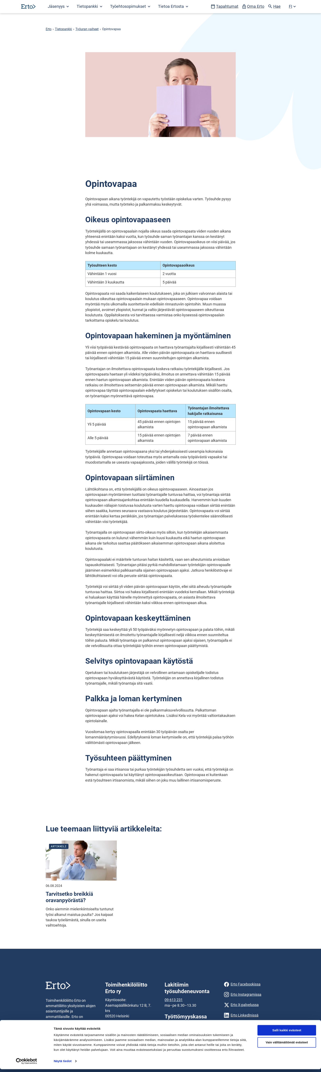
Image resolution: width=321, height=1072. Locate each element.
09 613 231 (174, 1000)
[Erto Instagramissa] (249, 994)
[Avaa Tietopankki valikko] (89, 6)
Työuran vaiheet (87, 29)
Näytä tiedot (63, 1064)
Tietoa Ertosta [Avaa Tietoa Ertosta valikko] (173, 6)
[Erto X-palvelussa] (249, 1005)
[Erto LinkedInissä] (249, 1015)
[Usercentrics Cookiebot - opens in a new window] (26, 1064)
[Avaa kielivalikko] (292, 6)
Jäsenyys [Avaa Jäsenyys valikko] (58, 6)
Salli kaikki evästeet (286, 1033)
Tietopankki (63, 29)
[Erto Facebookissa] (249, 984)
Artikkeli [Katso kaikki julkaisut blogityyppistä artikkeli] (59, 846)
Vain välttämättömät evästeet (287, 1045)
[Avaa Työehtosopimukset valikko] (130, 6)
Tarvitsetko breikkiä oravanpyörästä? (69, 897)
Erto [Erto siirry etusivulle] (48, 29)
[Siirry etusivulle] (28, 6)
